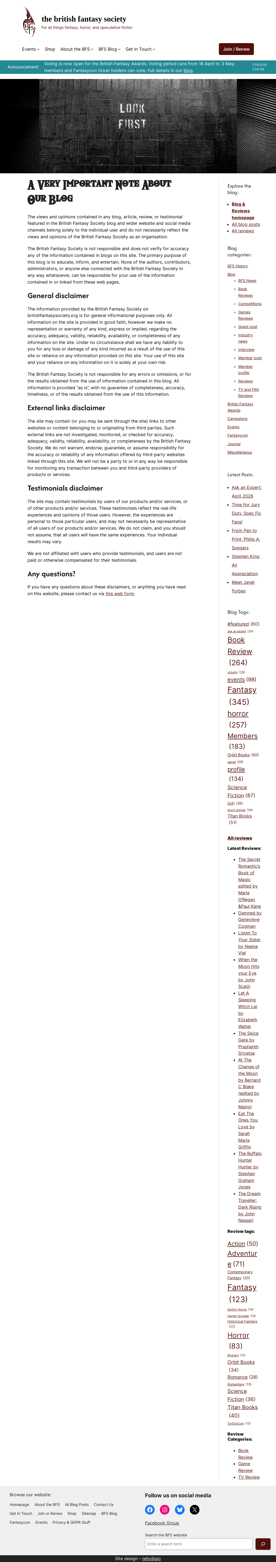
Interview (246, 349)
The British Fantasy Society (84, 19)
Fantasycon (237, 435)
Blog (231, 274)
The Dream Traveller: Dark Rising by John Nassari (249, 1207)
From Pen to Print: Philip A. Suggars (246, 539)
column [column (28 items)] (236, 672)
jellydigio (152, 1558)
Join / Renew (236, 49)
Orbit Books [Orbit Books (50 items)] (243, 755)
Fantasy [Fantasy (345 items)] (242, 696)
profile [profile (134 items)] (236, 775)
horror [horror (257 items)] (238, 720)
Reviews (245, 381)
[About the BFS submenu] (92, 49)
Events (29, 49)
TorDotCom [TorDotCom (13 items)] (239, 1424)
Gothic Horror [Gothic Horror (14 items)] (240, 1309)
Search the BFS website (166, 1535)
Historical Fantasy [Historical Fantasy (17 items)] (242, 1324)
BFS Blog (108, 49)
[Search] (263, 1544)
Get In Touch (138, 49)
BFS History (237, 266)
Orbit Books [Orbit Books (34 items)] (241, 1366)
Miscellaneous (239, 452)
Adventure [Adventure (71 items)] (242, 1259)
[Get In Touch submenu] (154, 49)
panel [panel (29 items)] (235, 762)
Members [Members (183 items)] (242, 741)
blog (188, 70)
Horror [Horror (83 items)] (238, 1341)
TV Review (249, 1477)
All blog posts (246, 224)
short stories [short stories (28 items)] (240, 810)
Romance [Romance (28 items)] (242, 1377)
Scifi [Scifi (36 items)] (235, 803)
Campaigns (237, 418)
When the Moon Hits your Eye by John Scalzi (248, 973)
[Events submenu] (38, 49)
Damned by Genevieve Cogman (250, 919)
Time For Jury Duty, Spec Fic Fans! (246, 513)
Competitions (249, 304)
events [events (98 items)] (241, 679)
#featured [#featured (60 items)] (243, 624)
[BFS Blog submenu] (119, 49)
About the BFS (75, 49)
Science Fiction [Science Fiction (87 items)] (241, 792)
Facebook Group (162, 1523)
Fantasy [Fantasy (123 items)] (242, 1294)
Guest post (247, 327)
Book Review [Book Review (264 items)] (239, 651)
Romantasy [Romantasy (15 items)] (239, 1384)
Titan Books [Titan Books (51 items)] (239, 819)
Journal (233, 444)
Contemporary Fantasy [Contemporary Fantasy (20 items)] (240, 1275)
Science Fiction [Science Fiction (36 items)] (241, 1395)
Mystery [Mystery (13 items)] (236, 1355)
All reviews (243, 230)
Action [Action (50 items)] (242, 1244)
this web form (120, 593)
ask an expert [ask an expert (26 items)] (240, 631)
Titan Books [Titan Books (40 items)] (242, 1412)
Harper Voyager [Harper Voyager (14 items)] (241, 1316)
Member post (250, 358)
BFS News (247, 280)
